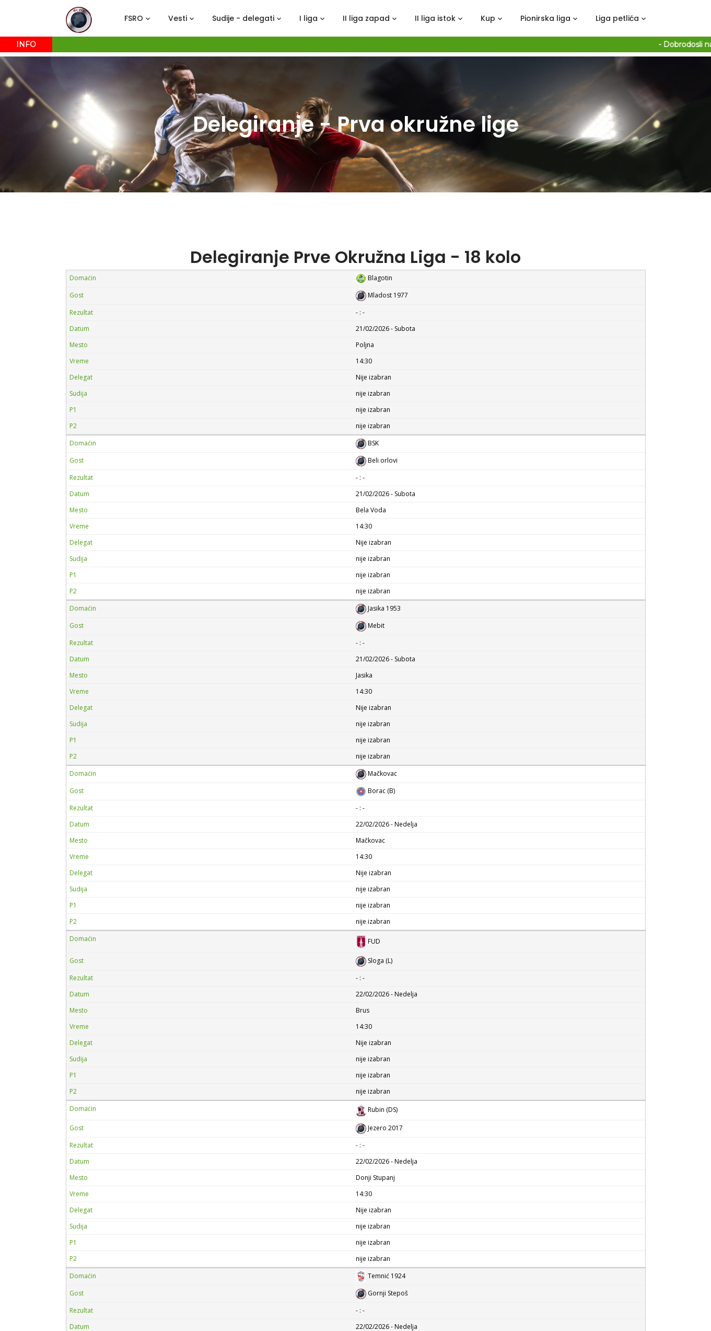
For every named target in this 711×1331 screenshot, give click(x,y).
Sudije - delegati (243, 18)
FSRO (133, 18)
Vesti (177, 18)
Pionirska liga (545, 18)
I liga (308, 18)
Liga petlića (617, 18)
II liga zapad (366, 18)
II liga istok (435, 18)
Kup (488, 18)
